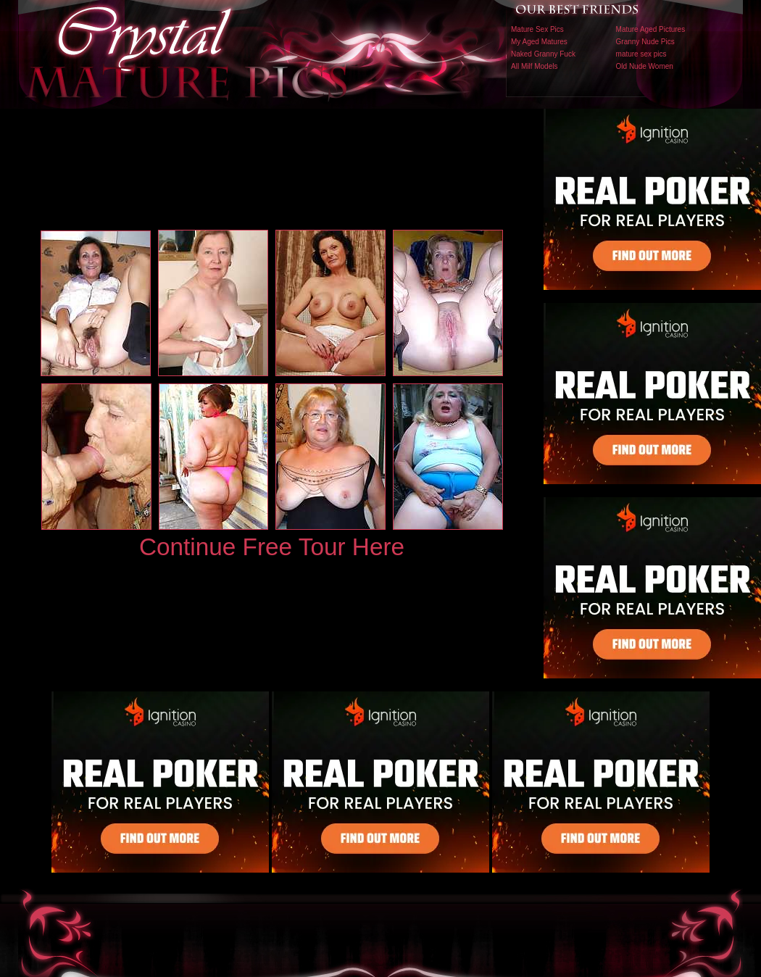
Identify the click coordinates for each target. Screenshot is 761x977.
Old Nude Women (644, 66)
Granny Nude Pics (645, 42)
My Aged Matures (539, 42)
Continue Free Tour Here (271, 546)
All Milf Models (534, 66)
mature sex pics (641, 54)
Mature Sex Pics (537, 29)
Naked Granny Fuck (543, 54)
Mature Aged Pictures (651, 29)
